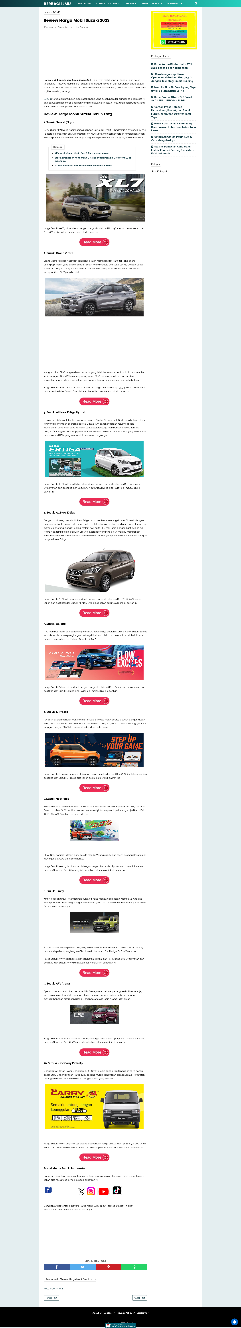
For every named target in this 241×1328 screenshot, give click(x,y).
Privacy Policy (125, 1313)
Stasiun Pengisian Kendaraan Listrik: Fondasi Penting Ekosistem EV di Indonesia (93, 160)
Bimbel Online (150, 4)
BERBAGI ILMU (57, 3)
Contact (107, 1313)
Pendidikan (84, 4)
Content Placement (108, 4)
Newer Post (51, 1298)
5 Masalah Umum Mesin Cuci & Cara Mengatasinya (82, 154)
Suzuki (47, 99)
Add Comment (82, 28)
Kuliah (130, 4)
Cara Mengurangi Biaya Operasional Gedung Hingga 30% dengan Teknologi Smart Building (172, 77)
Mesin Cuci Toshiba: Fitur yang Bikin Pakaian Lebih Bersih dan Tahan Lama (174, 127)
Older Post (139, 1298)
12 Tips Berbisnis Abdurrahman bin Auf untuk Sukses (83, 166)
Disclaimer (146, 1313)
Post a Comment (53, 1289)
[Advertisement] (95, 54)
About (93, 1313)
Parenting (173, 4)
